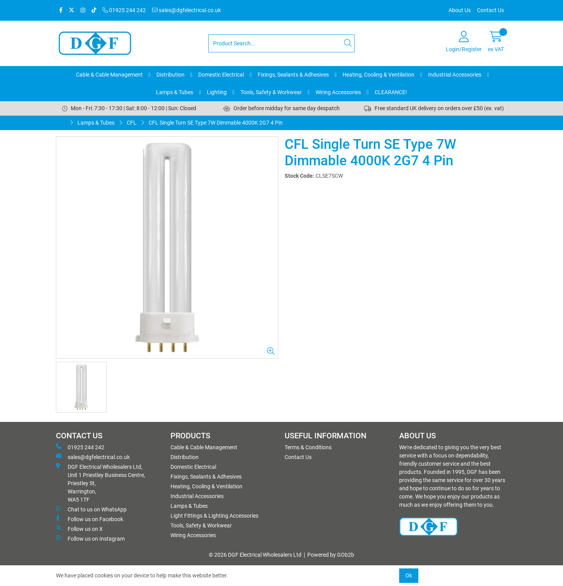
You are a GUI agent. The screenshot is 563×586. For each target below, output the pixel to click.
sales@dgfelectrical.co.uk (186, 10)
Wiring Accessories (338, 92)
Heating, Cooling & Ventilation (378, 74)
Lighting (217, 92)
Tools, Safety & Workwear (271, 92)
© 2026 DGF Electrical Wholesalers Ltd (255, 555)
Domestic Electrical (221, 74)
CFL (131, 123)
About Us (459, 10)
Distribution (170, 74)
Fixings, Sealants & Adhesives (293, 74)
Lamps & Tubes (174, 92)
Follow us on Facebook (89, 518)
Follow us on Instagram (90, 538)
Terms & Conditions (308, 447)
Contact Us (490, 10)
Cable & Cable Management (109, 74)
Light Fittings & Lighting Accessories (214, 516)
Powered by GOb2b (330, 555)
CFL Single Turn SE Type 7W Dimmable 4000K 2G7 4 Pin (216, 123)
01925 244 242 (124, 10)
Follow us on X (79, 528)
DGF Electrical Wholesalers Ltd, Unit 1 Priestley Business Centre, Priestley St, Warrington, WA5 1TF (100, 483)
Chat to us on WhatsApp (91, 509)
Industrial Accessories (454, 74)
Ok (408, 575)
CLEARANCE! (391, 92)
